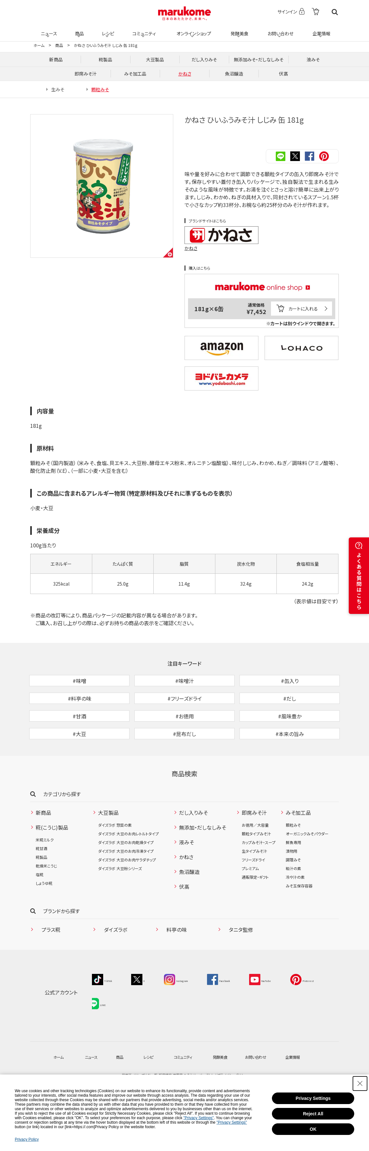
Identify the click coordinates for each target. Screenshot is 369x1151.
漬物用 (291, 883)
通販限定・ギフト (255, 909)
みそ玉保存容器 (299, 918)
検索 (335, 12)
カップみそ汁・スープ (258, 874)
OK (313, 1129)
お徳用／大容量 (255, 857)
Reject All (313, 1113)
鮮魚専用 (293, 874)
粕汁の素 (293, 901)
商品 (78, 29)
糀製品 (41, 889)
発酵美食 (239, 29)
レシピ (107, 29)
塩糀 (39, 907)
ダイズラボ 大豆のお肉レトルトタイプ (128, 866)
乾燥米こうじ (46, 898)
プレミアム (250, 901)
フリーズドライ (253, 892)
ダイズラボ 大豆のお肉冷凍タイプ (126, 883)
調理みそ (293, 892)
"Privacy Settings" (198, 1118)
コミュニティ (143, 29)
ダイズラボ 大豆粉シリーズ (120, 901)
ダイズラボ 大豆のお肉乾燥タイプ (126, 874)
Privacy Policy (27, 1139)
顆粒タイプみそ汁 (256, 866)
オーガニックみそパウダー (307, 866)
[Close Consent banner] (360, 1083)
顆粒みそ (293, 857)
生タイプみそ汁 (254, 883)
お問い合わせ (279, 29)
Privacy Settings (313, 1098)
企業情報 (320, 29)
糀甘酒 (41, 881)
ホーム (38, 45)
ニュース (48, 29)
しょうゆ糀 (44, 915)
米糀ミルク (45, 872)
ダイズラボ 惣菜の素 (115, 857)
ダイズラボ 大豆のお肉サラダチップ (127, 892)
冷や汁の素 (295, 909)
